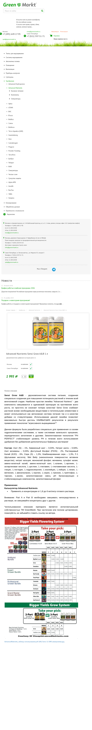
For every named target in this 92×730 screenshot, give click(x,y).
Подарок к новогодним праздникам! (15, 300)
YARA (10, 194)
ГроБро (11, 159)
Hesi (10, 139)
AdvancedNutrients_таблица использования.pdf (21, 642)
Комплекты (15, 95)
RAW (10, 166)
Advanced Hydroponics (16, 84)
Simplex (11, 198)
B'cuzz (10, 115)
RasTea (11, 190)
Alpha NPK (12, 182)
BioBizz (11, 119)
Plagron (11, 147)
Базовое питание (17, 91)
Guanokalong (13, 135)
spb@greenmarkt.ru (9, 39)
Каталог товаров (10, 310)
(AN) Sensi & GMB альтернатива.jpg (51, 642)
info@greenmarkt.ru (11, 247)
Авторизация (55, 31)
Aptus (10, 104)
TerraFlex (11, 155)
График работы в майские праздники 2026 (18, 288)
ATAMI (10, 107)
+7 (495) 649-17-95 (12, 34)
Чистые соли (12, 174)
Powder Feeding (14, 151)
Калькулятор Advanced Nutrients (21, 488)
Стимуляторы (15, 99)
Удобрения (22, 310)
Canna (10, 123)
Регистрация (64, 31)
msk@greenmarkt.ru (33, 31)
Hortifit (10, 186)
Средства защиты (14, 178)
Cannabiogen (13, 143)
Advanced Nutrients (15, 88)
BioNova (11, 127)
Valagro (11, 163)
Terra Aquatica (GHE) (15, 131)
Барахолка (11, 214)
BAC (9, 111)
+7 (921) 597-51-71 (36, 36)
